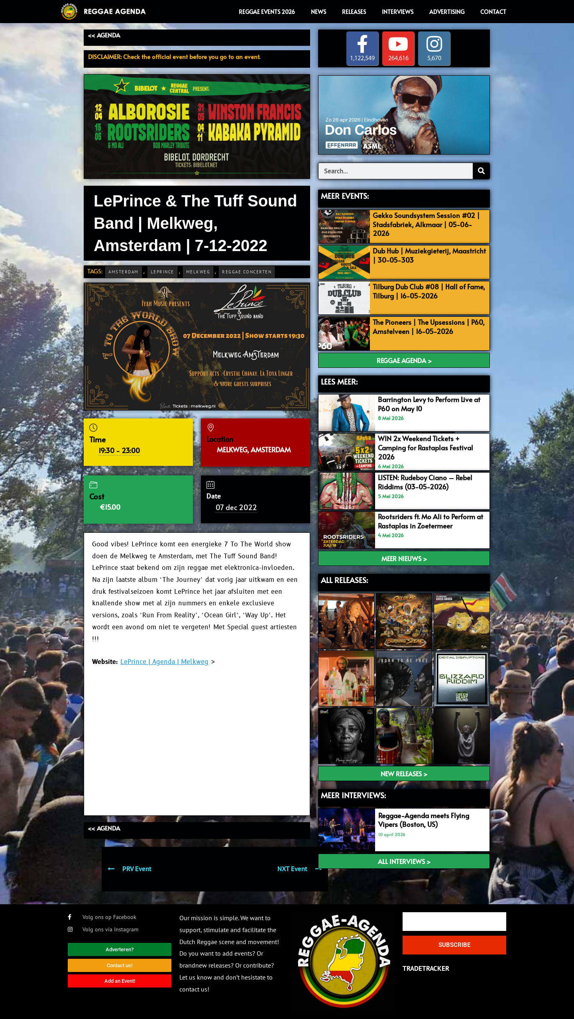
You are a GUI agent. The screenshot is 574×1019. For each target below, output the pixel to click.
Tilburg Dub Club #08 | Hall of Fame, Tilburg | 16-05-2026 (429, 291)
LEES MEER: (339, 381)
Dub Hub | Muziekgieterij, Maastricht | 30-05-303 (429, 255)
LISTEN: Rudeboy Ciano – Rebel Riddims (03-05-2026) (425, 482)
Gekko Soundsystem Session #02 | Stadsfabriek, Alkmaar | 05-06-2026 (426, 224)
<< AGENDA (104, 35)
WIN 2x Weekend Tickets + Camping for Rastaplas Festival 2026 (425, 447)
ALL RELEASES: (344, 580)
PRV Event (129, 868)
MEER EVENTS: (345, 196)
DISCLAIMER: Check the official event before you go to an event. (174, 56)
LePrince (162, 272)
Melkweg (198, 272)
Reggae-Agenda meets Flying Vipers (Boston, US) (423, 820)
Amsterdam (123, 272)
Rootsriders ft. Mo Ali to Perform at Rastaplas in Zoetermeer (430, 521)
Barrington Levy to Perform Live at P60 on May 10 (429, 404)
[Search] (481, 171)
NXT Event (299, 868)
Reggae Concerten (246, 272)
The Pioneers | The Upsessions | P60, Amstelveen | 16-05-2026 (429, 327)
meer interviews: (353, 795)
